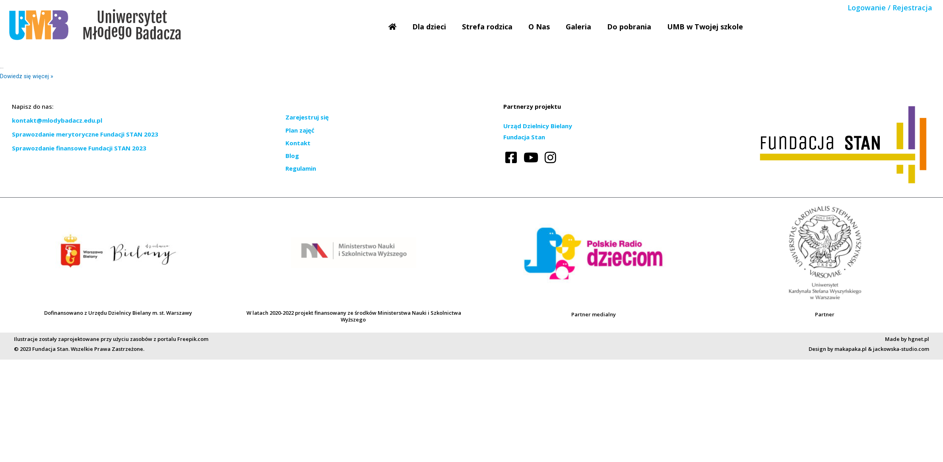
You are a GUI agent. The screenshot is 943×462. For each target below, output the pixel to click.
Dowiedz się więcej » (27, 76)
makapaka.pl (850, 348)
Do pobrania (629, 26)
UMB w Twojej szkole (705, 26)
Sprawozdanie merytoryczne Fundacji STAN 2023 (85, 134)
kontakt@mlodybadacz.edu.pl (57, 120)
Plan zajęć (299, 130)
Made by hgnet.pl (907, 339)
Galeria (578, 26)
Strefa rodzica (487, 26)
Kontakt (297, 143)
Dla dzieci (429, 26)
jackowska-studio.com (901, 348)
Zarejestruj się (307, 117)
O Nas (539, 26)
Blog (292, 156)
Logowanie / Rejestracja (890, 7)
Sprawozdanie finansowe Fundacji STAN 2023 (79, 148)
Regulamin (300, 168)
